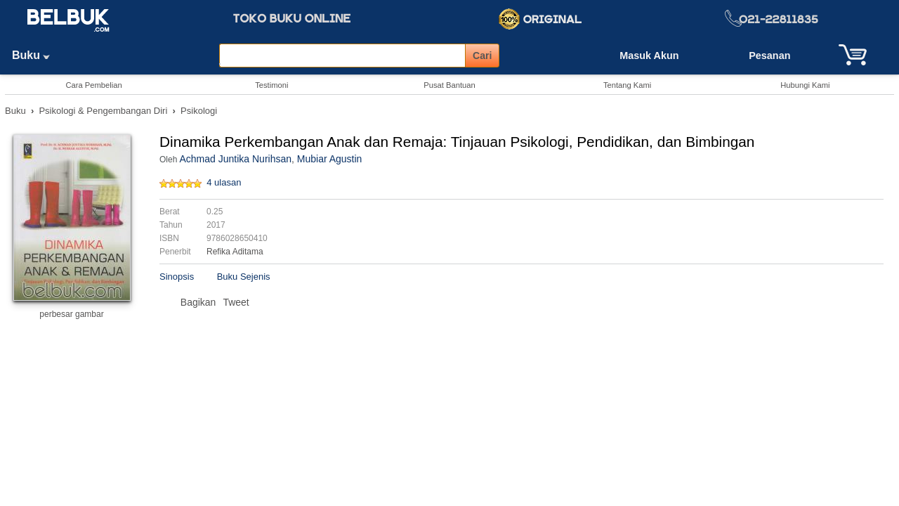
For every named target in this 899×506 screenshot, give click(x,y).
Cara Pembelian (93, 85)
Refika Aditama (234, 252)
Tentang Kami (627, 85)
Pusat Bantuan (449, 85)
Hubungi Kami (804, 85)
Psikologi (199, 110)
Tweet (236, 302)
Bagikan (198, 302)
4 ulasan (223, 182)
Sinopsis (176, 276)
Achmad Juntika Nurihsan (235, 158)
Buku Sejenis (243, 276)
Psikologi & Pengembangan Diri (103, 110)
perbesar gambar (71, 314)
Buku (36, 55)
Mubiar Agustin (329, 158)
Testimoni (271, 85)
